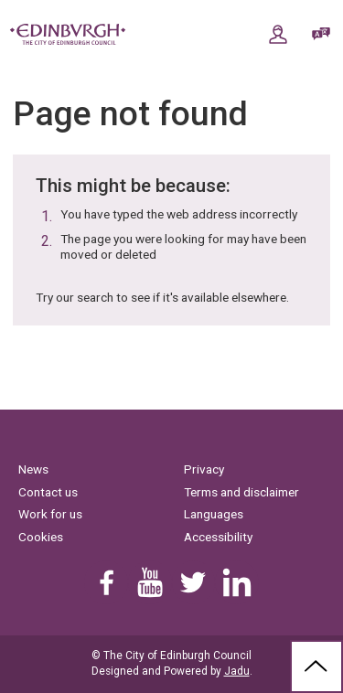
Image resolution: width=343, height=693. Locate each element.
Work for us (50, 513)
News (33, 469)
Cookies (40, 536)
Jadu (237, 671)
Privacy (204, 469)
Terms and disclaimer (241, 492)
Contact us (48, 492)
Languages (213, 513)
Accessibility (218, 536)
